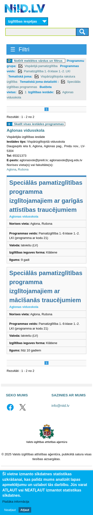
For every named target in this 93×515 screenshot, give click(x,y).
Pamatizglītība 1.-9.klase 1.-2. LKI (47, 71)
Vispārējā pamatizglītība (41, 66)
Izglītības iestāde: (41, 92)
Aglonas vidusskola (25, 130)
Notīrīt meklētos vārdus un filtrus (38, 61)
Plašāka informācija (15, 504)
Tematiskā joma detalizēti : (39, 81)
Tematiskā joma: (20, 76)
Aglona (11, 169)
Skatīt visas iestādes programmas (39, 124)
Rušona (23, 169)
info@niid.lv (60, 406)
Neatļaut (10, 513)
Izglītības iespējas (22, 21)
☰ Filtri (19, 49)
